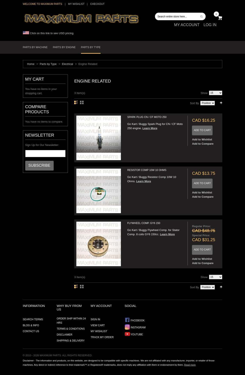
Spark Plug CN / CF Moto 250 (147, 117)
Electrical (67, 64)
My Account (187, 25)
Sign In (95, 319)
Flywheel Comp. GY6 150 (143, 223)
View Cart (98, 325)
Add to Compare (202, 143)
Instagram (135, 327)
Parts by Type (48, 64)
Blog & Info (31, 325)
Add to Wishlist (202, 139)
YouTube (134, 334)
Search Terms (33, 319)
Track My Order (102, 337)
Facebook (135, 320)
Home (31, 64)
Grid (82, 102)
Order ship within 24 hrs (71, 320)
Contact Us (31, 331)
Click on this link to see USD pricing (48, 33)
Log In (209, 25)
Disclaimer (64, 334)
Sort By (194, 103)
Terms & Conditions (71, 328)
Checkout (97, 4)
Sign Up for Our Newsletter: (42, 145)
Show (204, 93)
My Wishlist (76, 4)
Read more (190, 365)
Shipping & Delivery (71, 340)
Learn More (150, 128)
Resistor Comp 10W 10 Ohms (146, 170)
